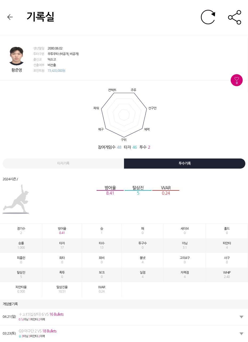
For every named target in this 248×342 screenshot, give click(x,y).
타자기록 (63, 163)
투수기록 (185, 163)
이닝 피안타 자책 (41, 316)
